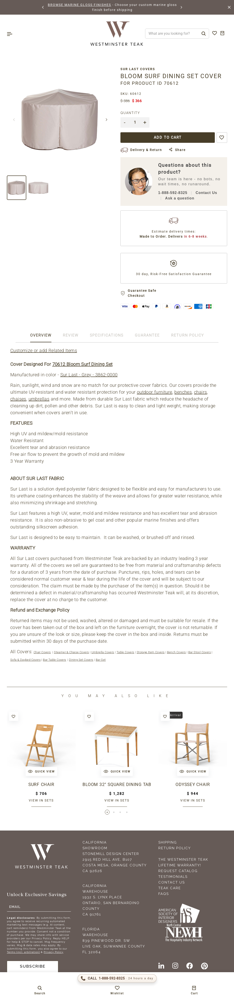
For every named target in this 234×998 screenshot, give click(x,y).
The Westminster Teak (183, 860)
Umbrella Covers (102, 652)
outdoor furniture (154, 392)
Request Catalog (178, 871)
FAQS (163, 894)
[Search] (204, 34)
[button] (43, 7)
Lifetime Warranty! (179, 865)
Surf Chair (41, 784)
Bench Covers (176, 652)
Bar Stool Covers (199, 652)
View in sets (41, 800)
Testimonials (173, 877)
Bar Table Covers (54, 659)
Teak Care (169, 888)
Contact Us (206, 193)
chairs (200, 392)
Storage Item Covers (151, 652)
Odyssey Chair (193, 784)
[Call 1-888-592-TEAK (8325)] (117, 978)
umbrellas (39, 399)
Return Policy (174, 848)
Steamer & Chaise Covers (71, 652)
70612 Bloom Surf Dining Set (82, 364)
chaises (18, 399)
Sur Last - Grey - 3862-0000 (89, 374)
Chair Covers (42, 652)
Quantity (130, 113)
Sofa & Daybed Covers (25, 659)
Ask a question (179, 198)
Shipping (167, 843)
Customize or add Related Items (43, 350)
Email (15, 907)
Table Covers (125, 652)
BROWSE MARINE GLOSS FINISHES (91, 5)
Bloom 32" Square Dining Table (116, 784)
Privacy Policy (53, 952)
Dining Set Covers (81, 659)
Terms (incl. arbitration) (23, 952)
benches (183, 392)
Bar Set (101, 659)
